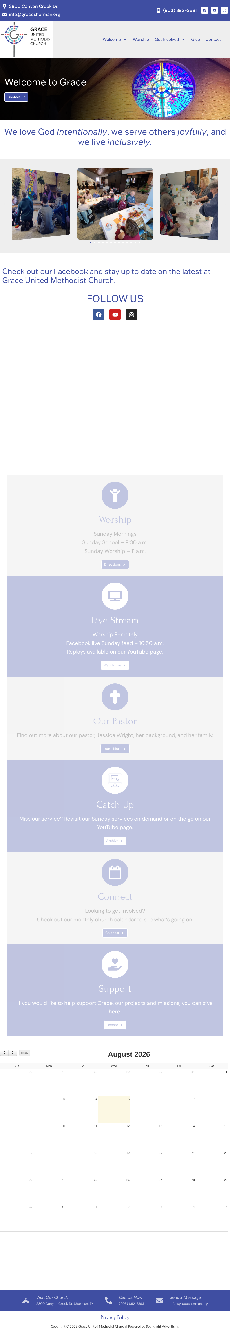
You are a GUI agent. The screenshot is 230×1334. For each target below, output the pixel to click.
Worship (141, 39)
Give (195, 39)
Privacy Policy (115, 1317)
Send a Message (185, 1297)
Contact (213, 39)
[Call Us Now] (108, 1300)
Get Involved (170, 39)
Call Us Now (130, 1297)
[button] (4, 204)
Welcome (115, 39)
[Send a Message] (159, 1300)
